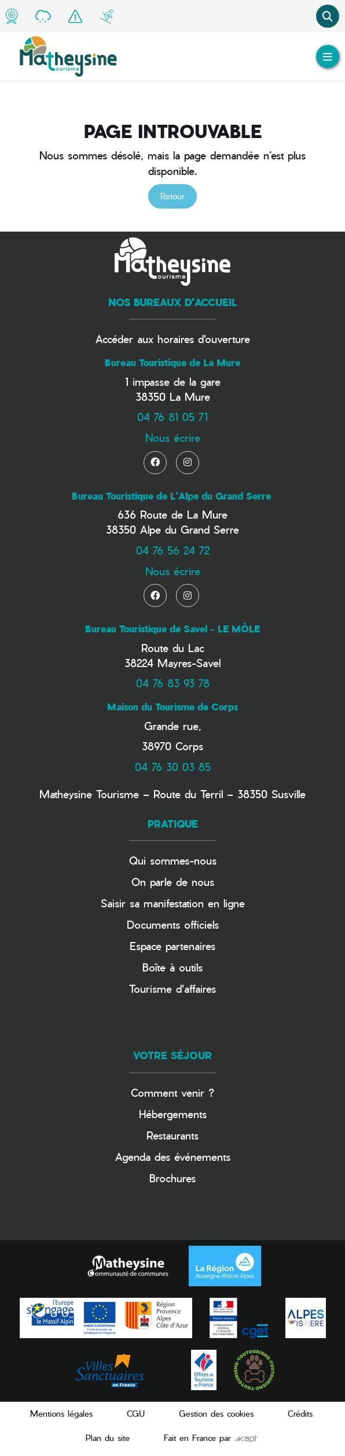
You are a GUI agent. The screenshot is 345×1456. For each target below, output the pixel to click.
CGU (136, 1413)
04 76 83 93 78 (173, 683)
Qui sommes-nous (172, 860)
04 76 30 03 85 (173, 767)
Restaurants (172, 1135)
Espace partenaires (172, 946)
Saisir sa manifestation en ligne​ (173, 903)
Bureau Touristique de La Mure (172, 363)
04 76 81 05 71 (172, 417)
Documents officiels (173, 924)
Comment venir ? (172, 1092)
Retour (172, 196)
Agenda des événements (172, 1156)
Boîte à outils (172, 967)
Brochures (172, 1178)
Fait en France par (210, 1438)
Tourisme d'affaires (172, 988)
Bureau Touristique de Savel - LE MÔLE (172, 629)
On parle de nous (172, 882)
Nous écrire (172, 437)
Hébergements (173, 1114)
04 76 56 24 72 (173, 550)
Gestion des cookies (216, 1413)
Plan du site (108, 1438)
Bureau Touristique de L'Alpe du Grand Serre (171, 496)
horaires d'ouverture (203, 339)
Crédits (300, 1413)
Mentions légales (61, 1413)
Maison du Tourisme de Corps (172, 707)
